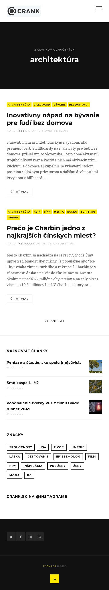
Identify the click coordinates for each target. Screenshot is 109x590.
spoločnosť (20, 447)
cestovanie (38, 456)
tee (21, 130)
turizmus (88, 211)
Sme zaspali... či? (23, 383)
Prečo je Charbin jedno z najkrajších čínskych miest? (51, 231)
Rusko (72, 211)
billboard (42, 104)
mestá (59, 211)
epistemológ (68, 456)
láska (14, 456)
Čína (47, 211)
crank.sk (49, 566)
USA (43, 447)
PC (29, 475)
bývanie (60, 104)
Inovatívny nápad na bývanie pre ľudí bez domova (53, 118)
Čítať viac (19, 191)
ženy (77, 466)
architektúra (19, 104)
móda (14, 475)
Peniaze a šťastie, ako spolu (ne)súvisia (44, 362)
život (59, 447)
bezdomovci (79, 104)
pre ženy (58, 466)
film (92, 456)
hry (12, 466)
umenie (13, 217)
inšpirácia (33, 466)
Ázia (37, 211)
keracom (27, 243)
